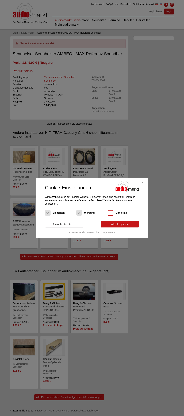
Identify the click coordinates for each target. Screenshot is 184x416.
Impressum (109, 232)
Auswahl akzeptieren (64, 224)
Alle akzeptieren (120, 224)
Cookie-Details (77, 232)
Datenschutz (94, 232)
